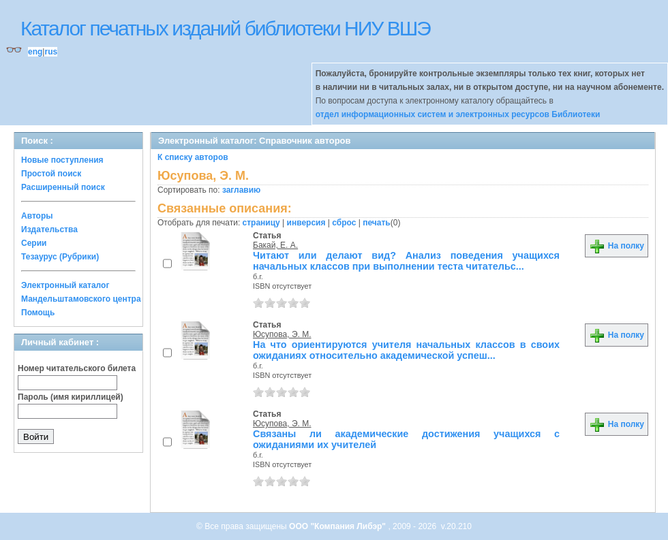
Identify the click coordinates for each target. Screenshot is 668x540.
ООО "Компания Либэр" (338, 526)
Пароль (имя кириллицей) (70, 397)
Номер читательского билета (77, 368)
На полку (616, 246)
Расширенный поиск (63, 187)
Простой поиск (51, 173)
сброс (344, 222)
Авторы (37, 216)
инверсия (306, 222)
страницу (261, 222)
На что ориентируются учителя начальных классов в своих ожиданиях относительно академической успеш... (406, 350)
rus (50, 52)
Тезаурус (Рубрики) (60, 256)
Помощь (38, 312)
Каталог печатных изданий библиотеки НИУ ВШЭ (225, 28)
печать (377, 222)
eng (35, 52)
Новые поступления (62, 160)
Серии (33, 243)
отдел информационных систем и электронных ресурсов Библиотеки (458, 114)
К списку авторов (192, 157)
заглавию (241, 190)
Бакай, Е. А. (275, 245)
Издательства (49, 229)
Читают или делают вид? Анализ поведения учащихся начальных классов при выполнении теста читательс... (406, 261)
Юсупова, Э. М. (282, 334)
